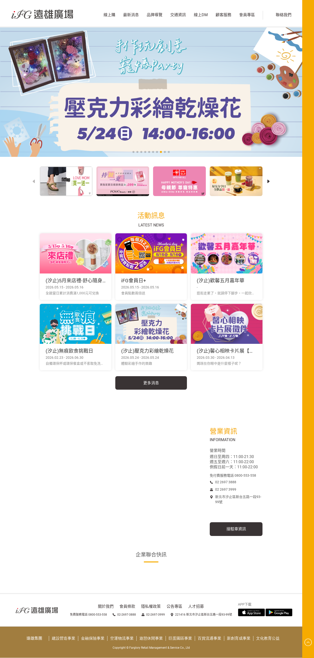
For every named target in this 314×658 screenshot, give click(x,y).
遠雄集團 (34, 638)
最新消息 (130, 15)
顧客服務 (222, 15)
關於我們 (106, 606)
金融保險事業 (93, 638)
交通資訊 (177, 15)
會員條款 (127, 606)
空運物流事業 (122, 638)
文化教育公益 (268, 638)
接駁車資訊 (236, 529)
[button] (268, 181)
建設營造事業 (63, 638)
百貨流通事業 (209, 638)
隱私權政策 (151, 606)
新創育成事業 (238, 638)
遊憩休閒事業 (151, 638)
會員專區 (246, 15)
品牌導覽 (153, 15)
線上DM (200, 15)
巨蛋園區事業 (180, 638)
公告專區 (174, 606)
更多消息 (151, 383)
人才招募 (196, 606)
